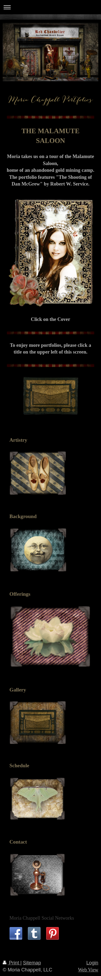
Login (92, 962)
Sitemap (32, 962)
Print (11, 962)
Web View (88, 969)
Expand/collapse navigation (50, 7)
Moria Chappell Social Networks (41, 918)
